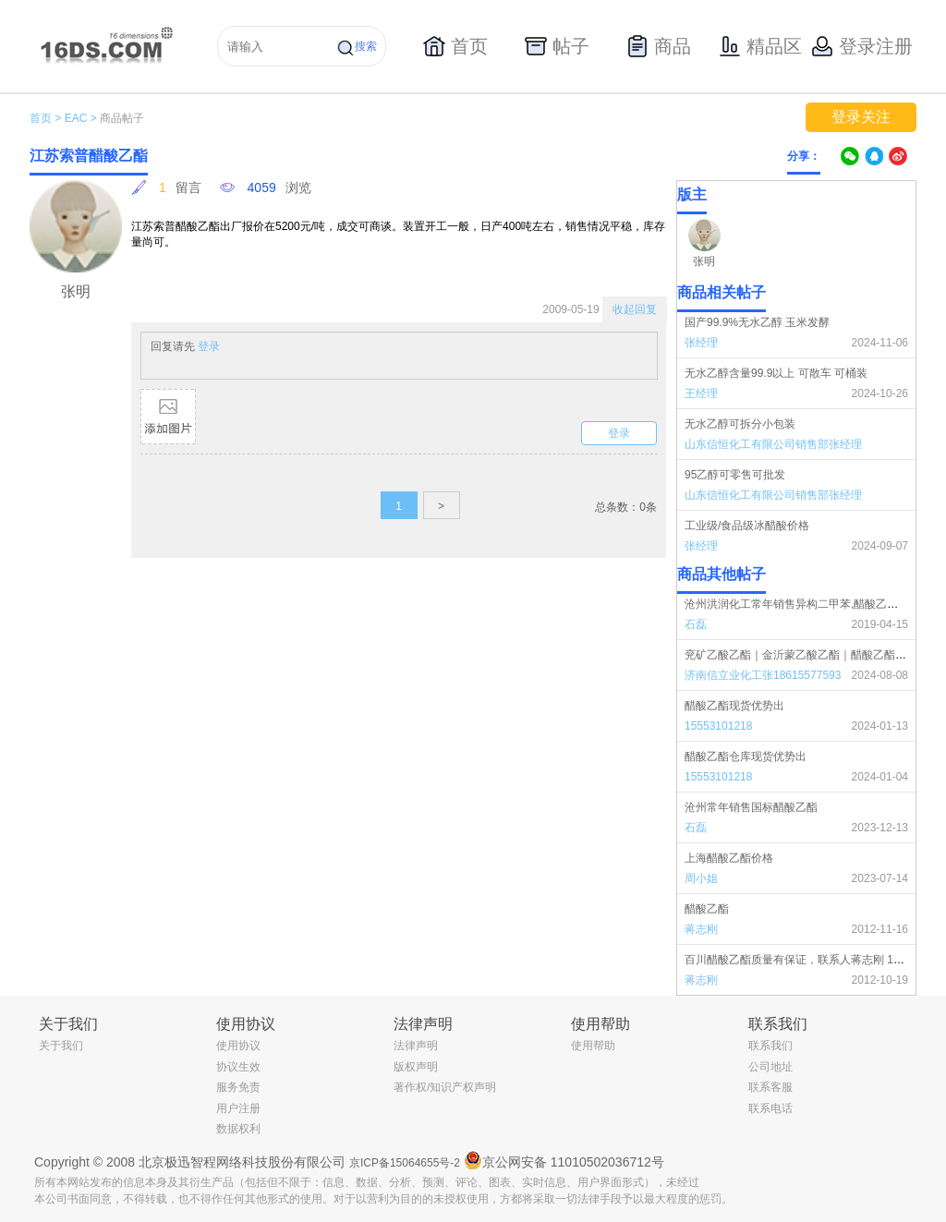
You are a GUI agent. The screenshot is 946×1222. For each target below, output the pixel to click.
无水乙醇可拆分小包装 (740, 423)
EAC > (81, 118)
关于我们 (61, 1045)
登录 (209, 346)
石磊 (696, 624)
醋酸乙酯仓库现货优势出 (746, 756)
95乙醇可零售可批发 (735, 474)
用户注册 (238, 1108)
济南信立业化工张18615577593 (763, 675)
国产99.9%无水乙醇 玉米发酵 (757, 322)
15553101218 (718, 726)
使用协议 (238, 1045)
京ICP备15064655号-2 (404, 1162)
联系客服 (770, 1087)
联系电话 (770, 1108)
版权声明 (416, 1066)
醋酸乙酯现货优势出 (734, 705)
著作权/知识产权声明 (445, 1087)
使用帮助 (593, 1045)
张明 (704, 261)
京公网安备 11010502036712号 (564, 1160)
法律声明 (416, 1045)
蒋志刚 (701, 929)
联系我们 (770, 1045)
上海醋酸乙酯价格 (729, 858)
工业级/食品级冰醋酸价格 (747, 525)
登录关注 (861, 117)
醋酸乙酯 (707, 908)
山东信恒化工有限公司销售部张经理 (773, 444)
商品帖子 (122, 118)
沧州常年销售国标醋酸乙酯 (751, 807)
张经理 (701, 342)
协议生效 (238, 1066)
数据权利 (238, 1128)
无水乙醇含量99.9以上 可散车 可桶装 (776, 373)
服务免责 (238, 1087)
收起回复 (634, 309)
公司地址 (770, 1066)
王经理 (701, 393)
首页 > (45, 118)
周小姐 (701, 878)
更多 (904, 574)
